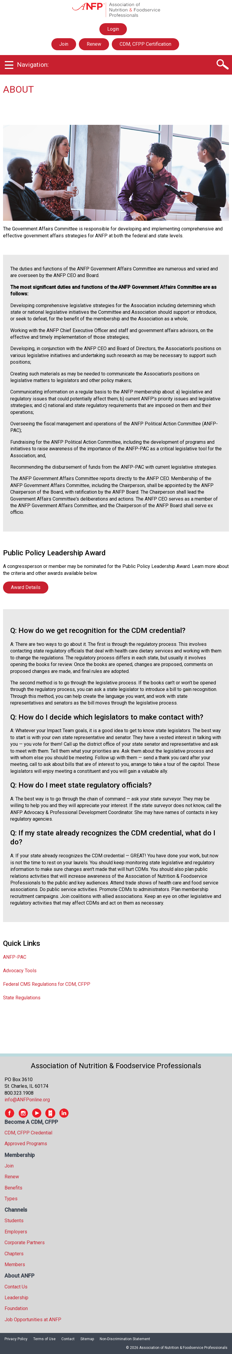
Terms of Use (44, 1339)
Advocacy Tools (20, 970)
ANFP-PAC (14, 957)
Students (14, 1220)
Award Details (25, 587)
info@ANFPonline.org (27, 1100)
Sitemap (87, 1339)
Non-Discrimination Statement (125, 1339)
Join (63, 44)
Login (113, 29)
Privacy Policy (16, 1339)
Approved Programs (26, 1143)
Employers (16, 1232)
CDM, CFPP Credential (28, 1133)
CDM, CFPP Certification (145, 44)
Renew (94, 44)
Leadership (16, 1297)
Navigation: (33, 64)
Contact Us (16, 1287)
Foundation (16, 1308)
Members (15, 1264)
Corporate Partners (25, 1242)
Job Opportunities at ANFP (33, 1319)
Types (11, 1198)
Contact (68, 1339)
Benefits (13, 1188)
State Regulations (21, 998)
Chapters (14, 1254)
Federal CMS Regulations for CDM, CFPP (46, 984)
